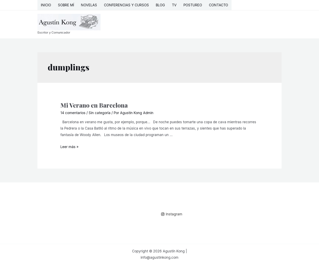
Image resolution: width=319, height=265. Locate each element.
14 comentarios (72, 113)
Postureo (193, 5)
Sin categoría (99, 113)
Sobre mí (66, 5)
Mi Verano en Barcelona (94, 105)
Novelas (89, 5)
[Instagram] (172, 214)
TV (174, 5)
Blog (160, 5)
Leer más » (69, 147)
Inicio (46, 5)
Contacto (218, 5)
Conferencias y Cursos (126, 5)
